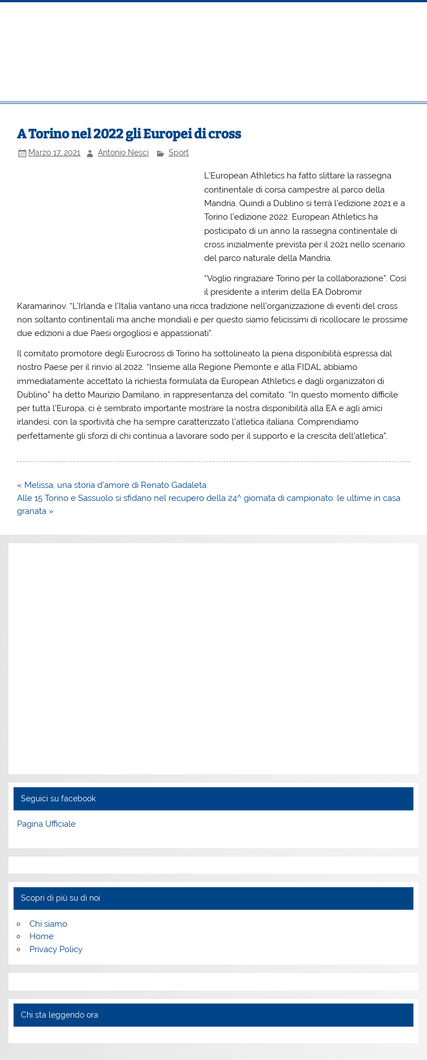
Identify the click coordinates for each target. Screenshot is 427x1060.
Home (41, 936)
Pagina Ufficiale (46, 824)
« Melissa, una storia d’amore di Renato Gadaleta (111, 485)
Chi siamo (48, 924)
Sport (179, 152)
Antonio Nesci (123, 152)
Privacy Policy (56, 949)
